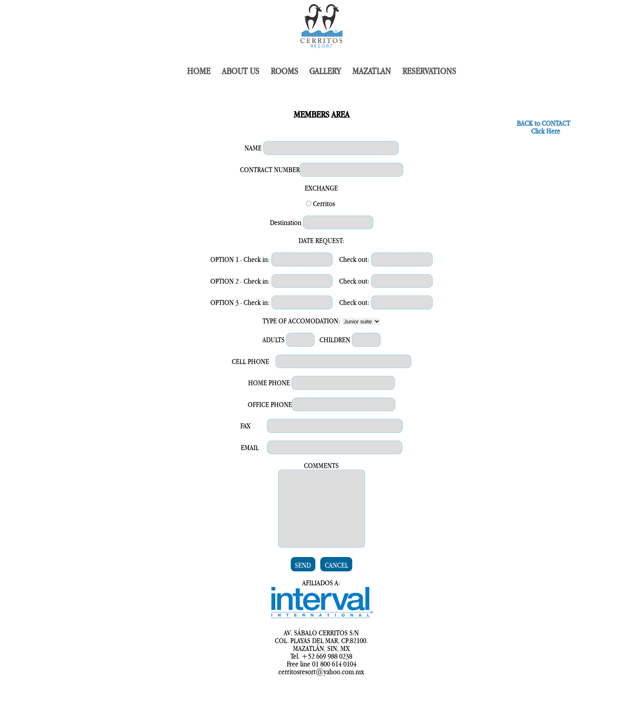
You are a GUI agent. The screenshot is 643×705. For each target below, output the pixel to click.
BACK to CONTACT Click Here (543, 127)
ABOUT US (240, 71)
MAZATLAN (371, 71)
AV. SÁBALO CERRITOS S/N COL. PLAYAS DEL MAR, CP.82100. (321, 653)
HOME (198, 71)
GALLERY (325, 71)
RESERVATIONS (429, 71)
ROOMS (284, 71)
